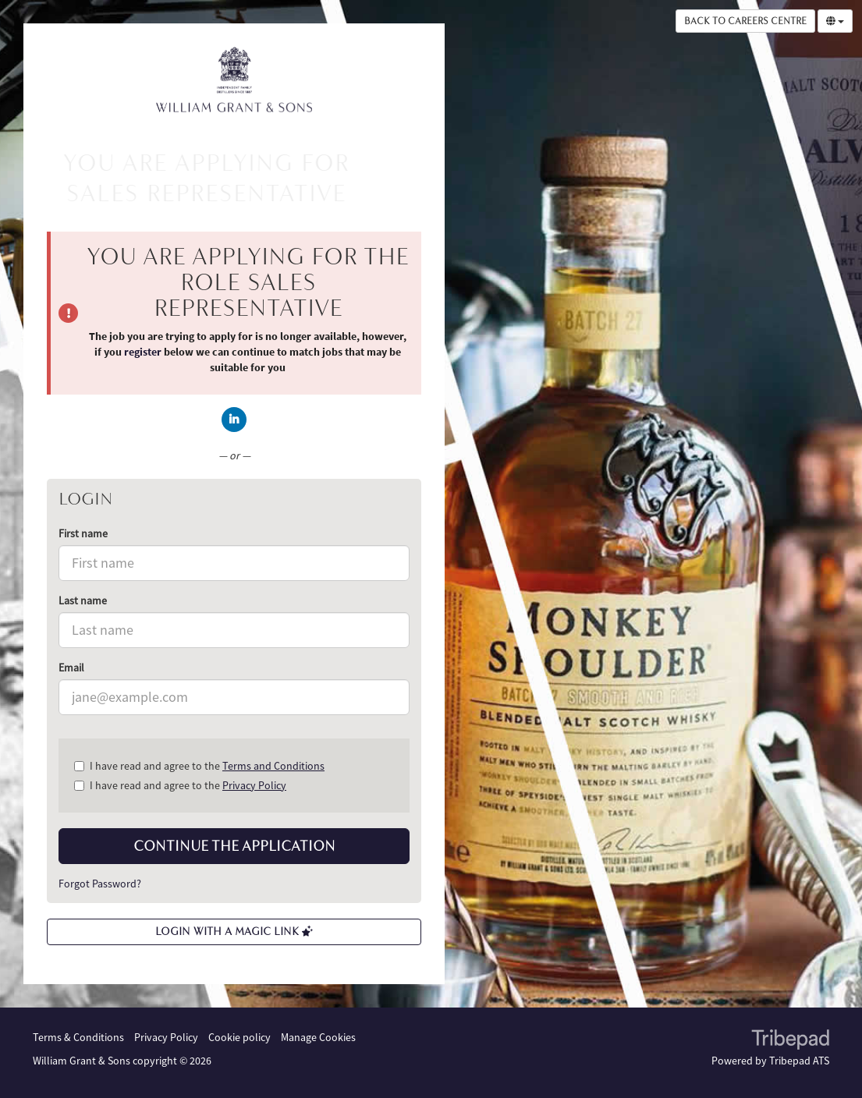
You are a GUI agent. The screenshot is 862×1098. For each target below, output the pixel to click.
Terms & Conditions (78, 1037)
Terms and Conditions (273, 766)
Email (71, 668)
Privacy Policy (254, 785)
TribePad (790, 1041)
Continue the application (234, 846)
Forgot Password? (100, 884)
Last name (83, 600)
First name (83, 533)
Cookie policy (239, 1037)
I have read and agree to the (199, 766)
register (142, 352)
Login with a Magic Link (234, 931)
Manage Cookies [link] (318, 1037)
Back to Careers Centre (745, 21)
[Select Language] (835, 21)
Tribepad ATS (799, 1061)
